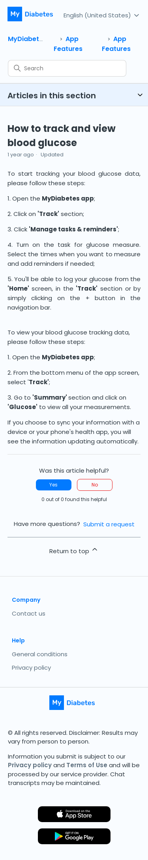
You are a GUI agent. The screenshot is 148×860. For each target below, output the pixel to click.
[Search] (67, 68)
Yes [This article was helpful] (53, 484)
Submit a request (109, 524)
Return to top (74, 550)
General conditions (39, 654)
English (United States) (102, 15)
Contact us (28, 613)
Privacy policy (31, 667)
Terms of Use (86, 765)
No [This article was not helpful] (95, 484)
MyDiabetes (27, 38)
